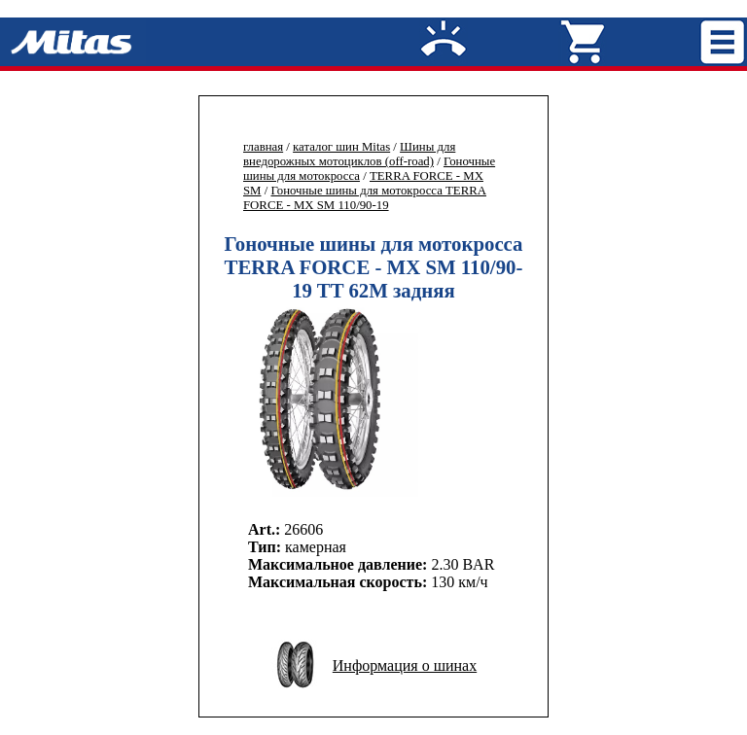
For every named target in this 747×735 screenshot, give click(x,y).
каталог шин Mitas (341, 147)
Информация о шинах (405, 665)
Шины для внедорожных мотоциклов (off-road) (349, 154)
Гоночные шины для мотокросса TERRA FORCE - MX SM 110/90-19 (364, 198)
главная (263, 147)
